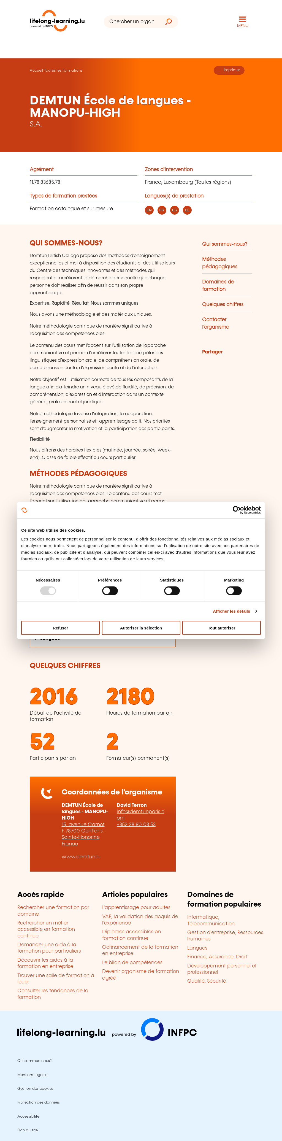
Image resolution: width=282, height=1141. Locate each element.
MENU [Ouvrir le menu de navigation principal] (242, 26)
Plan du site (27, 1130)
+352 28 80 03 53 (136, 824)
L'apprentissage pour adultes (136, 907)
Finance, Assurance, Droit (217, 957)
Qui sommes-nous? (224, 244)
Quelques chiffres (222, 304)
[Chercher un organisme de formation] (131, 21)
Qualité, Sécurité (206, 981)
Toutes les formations (63, 70)
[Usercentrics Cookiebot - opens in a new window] (237, 510)
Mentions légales (32, 1075)
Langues (197, 948)
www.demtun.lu (81, 857)
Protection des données (38, 1102)
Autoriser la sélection (141, 627)
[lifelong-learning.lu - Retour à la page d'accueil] (57, 22)
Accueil (36, 70)
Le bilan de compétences (132, 962)
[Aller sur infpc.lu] (107, 1039)
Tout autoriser (221, 627)
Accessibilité (28, 1116)
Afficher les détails (231, 611)
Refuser (60, 627)
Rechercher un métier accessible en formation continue (46, 930)
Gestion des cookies (35, 1089)
